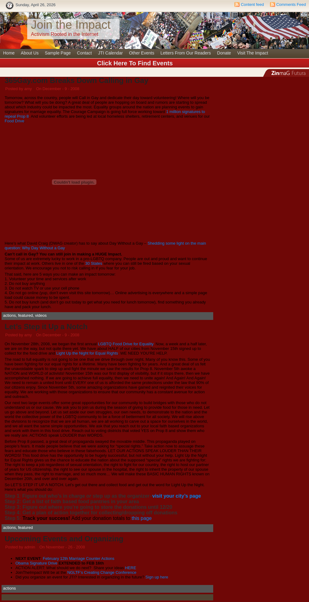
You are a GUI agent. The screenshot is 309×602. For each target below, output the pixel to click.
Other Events (141, 52)
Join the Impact (71, 24)
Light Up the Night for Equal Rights (87, 353)
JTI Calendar (110, 52)
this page (142, 518)
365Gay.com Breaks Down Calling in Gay (76, 80)
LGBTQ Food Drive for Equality (125, 344)
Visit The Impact (252, 52)
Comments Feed (291, 4)
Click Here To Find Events (135, 63)
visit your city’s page (176, 496)
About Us (30, 52)
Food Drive (14, 121)
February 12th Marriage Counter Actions (78, 558)
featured (25, 315)
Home (9, 52)
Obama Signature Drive (36, 563)
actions (9, 315)
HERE (130, 567)
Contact (84, 52)
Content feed (252, 4)
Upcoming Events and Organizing (64, 538)
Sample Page (58, 52)
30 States (93, 263)
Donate (224, 52)
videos (41, 315)
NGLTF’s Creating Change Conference (102, 572)
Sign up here (157, 577)
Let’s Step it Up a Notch (46, 326)
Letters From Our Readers (185, 52)
